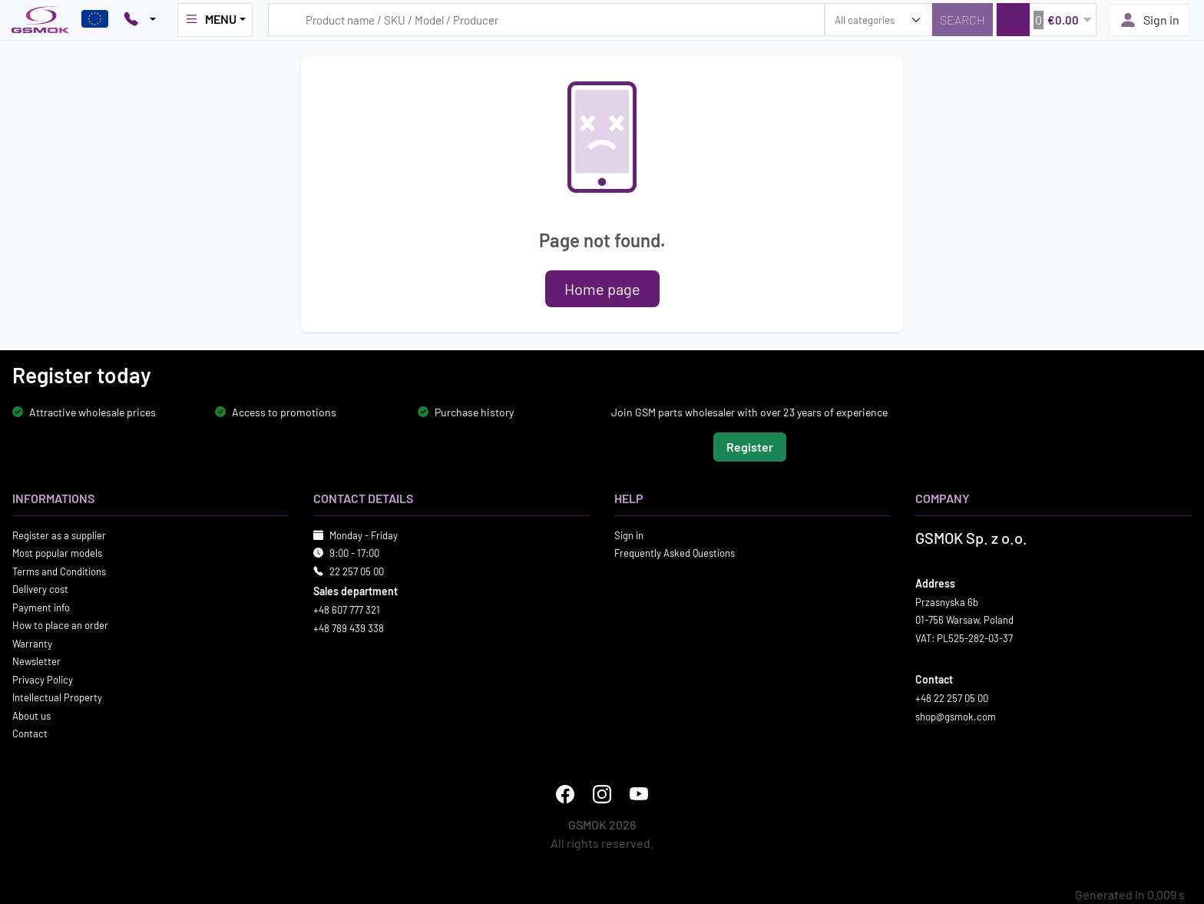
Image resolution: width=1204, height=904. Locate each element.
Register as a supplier (59, 534)
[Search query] (546, 19)
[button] (1046, 19)
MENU (210, 19)
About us (31, 715)
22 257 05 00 (356, 571)
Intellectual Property (57, 697)
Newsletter (36, 661)
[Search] (962, 19)
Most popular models (57, 553)
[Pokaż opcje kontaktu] (139, 20)
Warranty (32, 643)
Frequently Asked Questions (674, 553)
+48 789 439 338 (348, 627)
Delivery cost (40, 589)
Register (749, 446)
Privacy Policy (42, 679)
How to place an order (60, 625)
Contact (30, 733)
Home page (602, 289)
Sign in (1149, 20)
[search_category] (878, 19)
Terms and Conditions (59, 571)
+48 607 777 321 (346, 610)
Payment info (41, 607)
